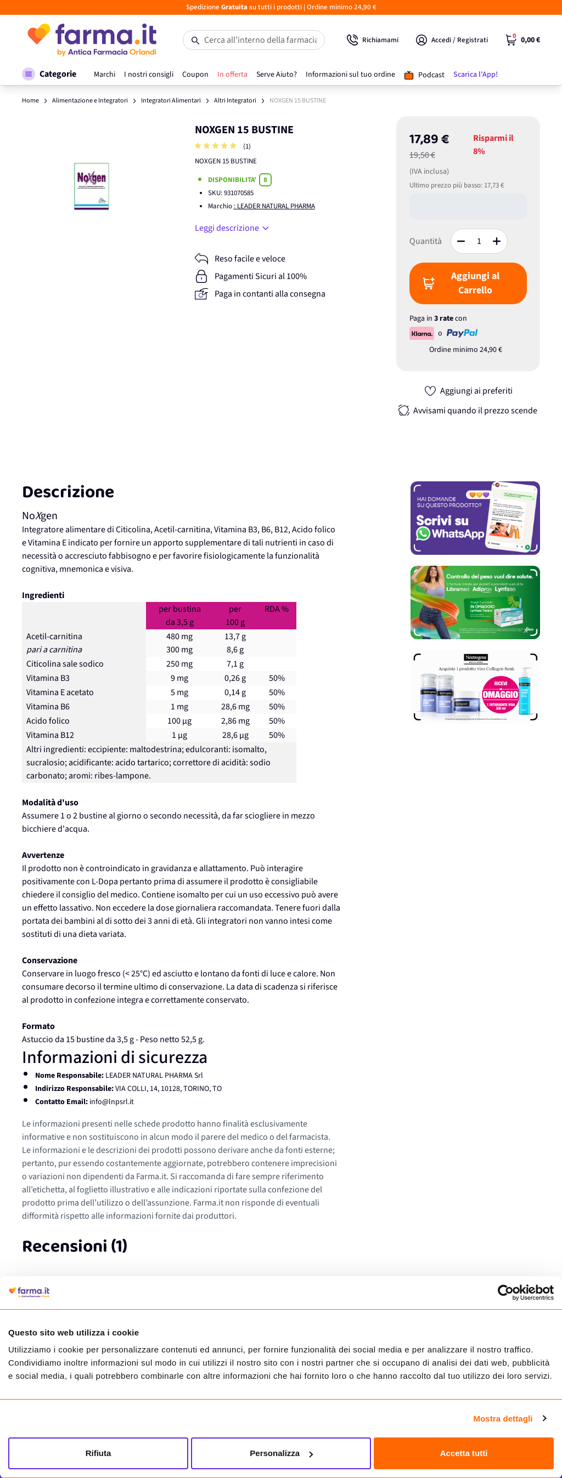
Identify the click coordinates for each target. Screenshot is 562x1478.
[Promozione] (475, 518)
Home (30, 100)
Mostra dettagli (502, 1418)
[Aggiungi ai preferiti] (468, 390)
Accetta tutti (464, 1453)
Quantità (425, 241)
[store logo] (91, 40)
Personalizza (281, 1453)
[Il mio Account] (452, 40)
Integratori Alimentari (171, 100)
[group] (217, 146)
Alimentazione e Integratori (90, 100)
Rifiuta (98, 1453)
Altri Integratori (235, 100)
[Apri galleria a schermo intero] (94, 188)
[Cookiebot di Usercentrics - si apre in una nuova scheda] (506, 1292)
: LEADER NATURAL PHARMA (274, 206)
